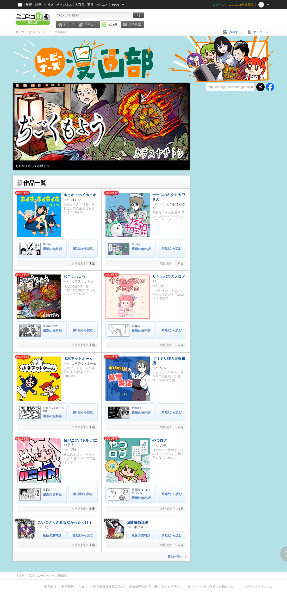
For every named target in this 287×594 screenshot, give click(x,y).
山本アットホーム (78, 359)
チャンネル (64, 5)
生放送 (49, 5)
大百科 (79, 5)
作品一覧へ (177, 556)
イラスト (90, 25)
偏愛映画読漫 (137, 522)
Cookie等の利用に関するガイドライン (156, 587)
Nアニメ (102, 5)
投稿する (235, 32)
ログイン (218, 5)
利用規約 (67, 587)
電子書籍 (134, 25)
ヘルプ (83, 587)
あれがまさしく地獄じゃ (32, 166)
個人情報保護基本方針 (108, 587)
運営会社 (50, 587)
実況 (90, 5)
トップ (68, 25)
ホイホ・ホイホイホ (80, 195)
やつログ (159, 440)
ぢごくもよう (74, 276)
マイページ (261, 32)
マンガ (112, 25)
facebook (270, 87)
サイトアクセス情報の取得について (213, 587)
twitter (260, 87)
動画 (29, 5)
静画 (38, 5)
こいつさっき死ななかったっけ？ (65, 522)
